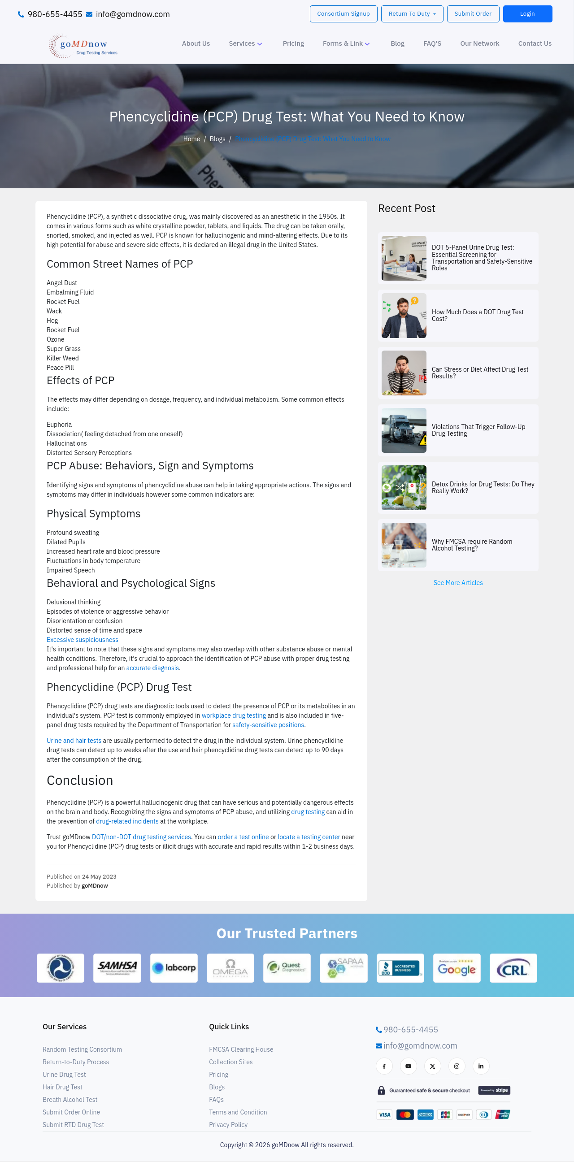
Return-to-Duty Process (76, 1063)
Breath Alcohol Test (70, 1101)
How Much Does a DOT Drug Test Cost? (478, 316)
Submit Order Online (71, 1113)
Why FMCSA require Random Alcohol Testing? (472, 545)
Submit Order (473, 13)
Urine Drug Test (64, 1075)
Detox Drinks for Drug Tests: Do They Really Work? (483, 488)
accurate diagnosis (152, 668)
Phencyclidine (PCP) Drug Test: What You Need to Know (313, 139)
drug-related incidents (127, 821)
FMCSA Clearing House (241, 1050)
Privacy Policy (228, 1126)
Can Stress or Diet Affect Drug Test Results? (480, 373)
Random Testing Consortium (82, 1050)
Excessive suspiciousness (82, 640)
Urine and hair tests (74, 741)
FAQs (216, 1101)
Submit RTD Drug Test (73, 1126)
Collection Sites (230, 1063)
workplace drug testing (234, 715)
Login (527, 13)
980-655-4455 (55, 14)
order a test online (243, 837)
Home (191, 139)
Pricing (218, 1075)
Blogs (218, 139)
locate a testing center (309, 837)
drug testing (308, 812)
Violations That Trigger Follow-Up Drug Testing (479, 431)
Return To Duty (410, 13)
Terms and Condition (238, 1113)
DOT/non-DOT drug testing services (141, 837)
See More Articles (458, 583)
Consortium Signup (343, 13)
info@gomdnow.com (133, 14)
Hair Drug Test (63, 1088)
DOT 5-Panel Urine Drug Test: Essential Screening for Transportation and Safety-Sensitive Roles (482, 258)
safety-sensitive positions (268, 725)
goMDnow (95, 885)
